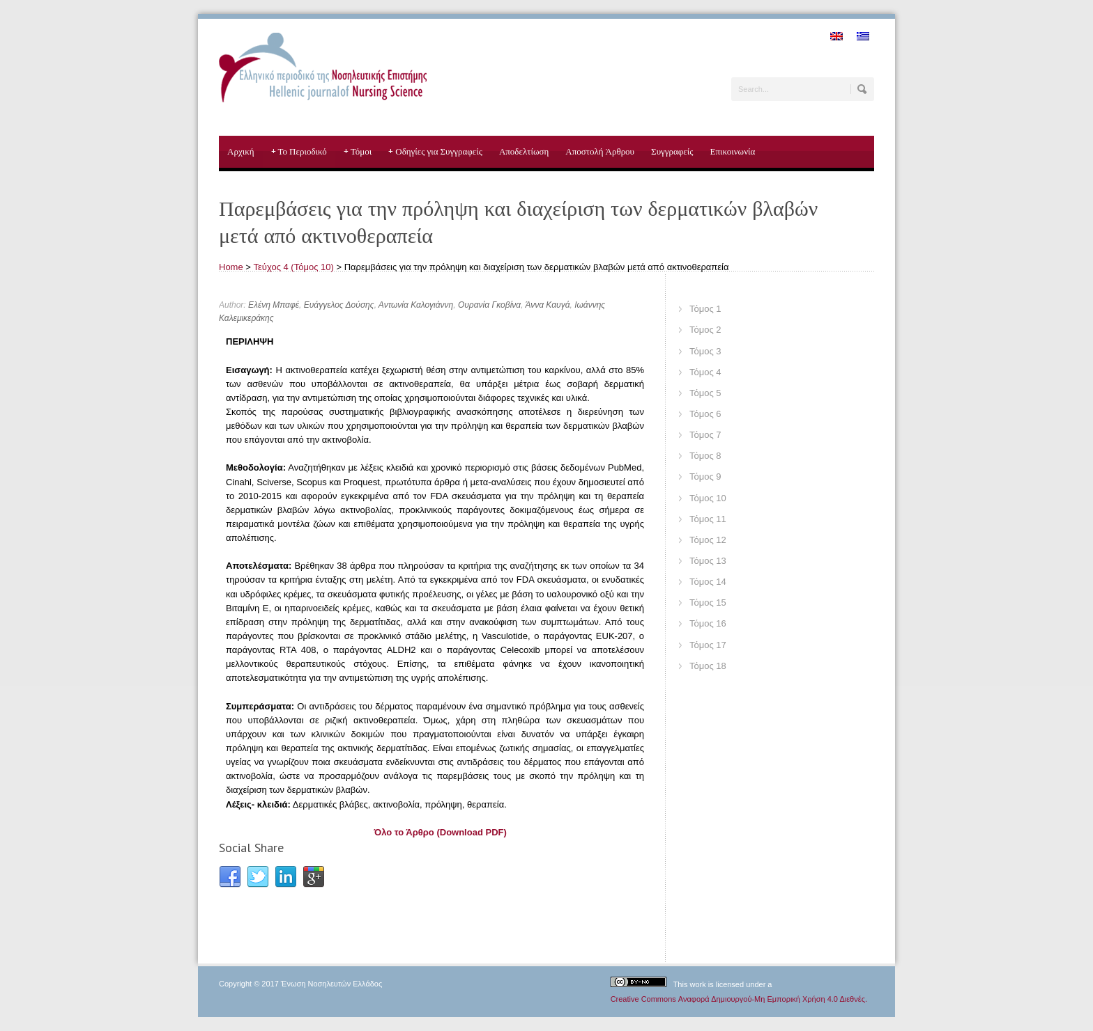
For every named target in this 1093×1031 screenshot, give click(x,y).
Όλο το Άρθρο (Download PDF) (440, 832)
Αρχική (240, 151)
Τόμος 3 (705, 351)
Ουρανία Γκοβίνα (489, 305)
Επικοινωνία (732, 151)
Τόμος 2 (705, 329)
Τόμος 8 (705, 455)
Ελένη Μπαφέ (273, 305)
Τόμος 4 (705, 372)
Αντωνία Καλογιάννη (416, 305)
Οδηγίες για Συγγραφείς (435, 151)
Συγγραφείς (672, 151)
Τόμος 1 (705, 309)
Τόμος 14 (707, 581)
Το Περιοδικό (299, 151)
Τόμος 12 (707, 540)
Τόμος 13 (707, 561)
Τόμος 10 (707, 498)
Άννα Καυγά (547, 305)
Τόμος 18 (707, 666)
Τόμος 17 (707, 645)
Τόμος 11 (707, 519)
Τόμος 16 (707, 623)
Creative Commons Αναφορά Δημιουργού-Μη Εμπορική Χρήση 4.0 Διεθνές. (739, 999)
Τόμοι (358, 151)
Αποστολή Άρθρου (599, 151)
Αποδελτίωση (524, 151)
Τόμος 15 (707, 602)
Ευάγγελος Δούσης (339, 305)
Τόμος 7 (705, 435)
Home (231, 267)
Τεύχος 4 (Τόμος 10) (294, 267)
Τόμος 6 (705, 414)
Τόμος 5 (705, 393)
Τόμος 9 (705, 476)
